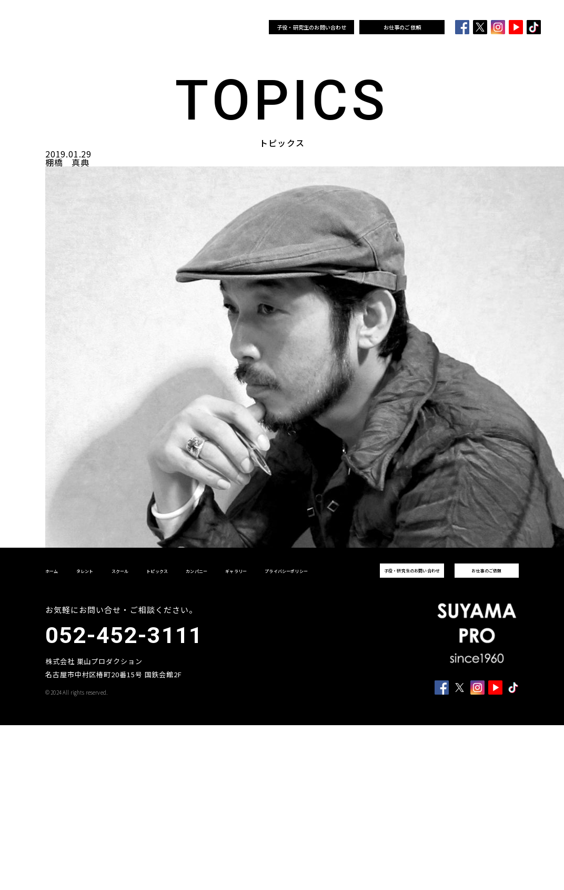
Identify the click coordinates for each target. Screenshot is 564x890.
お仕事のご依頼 (402, 27)
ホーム (113, 27)
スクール (162, 27)
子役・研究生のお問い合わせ (312, 27)
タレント (136, 27)
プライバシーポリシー (286, 571)
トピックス (189, 27)
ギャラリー (249, 27)
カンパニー (219, 27)
